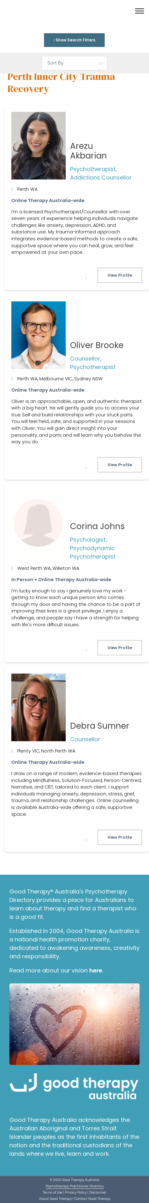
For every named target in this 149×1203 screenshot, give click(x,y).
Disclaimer (97, 1192)
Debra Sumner (99, 726)
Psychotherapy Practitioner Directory (75, 1186)
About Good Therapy (55, 1198)
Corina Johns (97, 526)
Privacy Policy (75, 1192)
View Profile (120, 275)
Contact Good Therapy (92, 1198)
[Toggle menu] (139, 11)
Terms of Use (52, 1192)
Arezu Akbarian (88, 150)
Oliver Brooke (97, 345)
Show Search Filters (74, 40)
